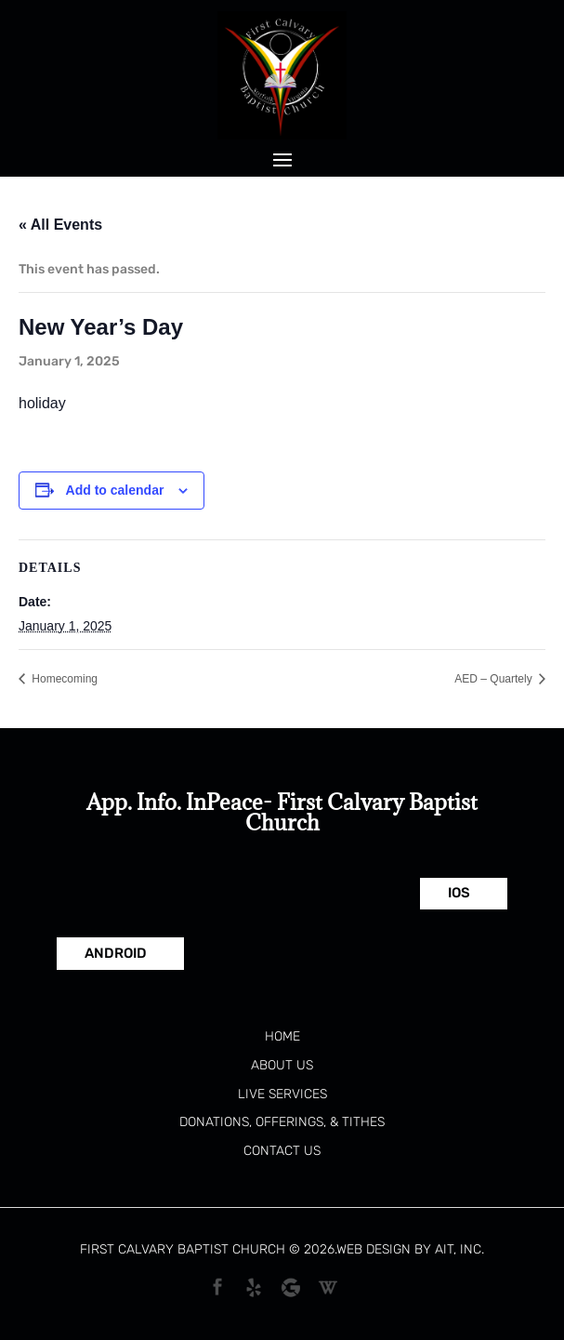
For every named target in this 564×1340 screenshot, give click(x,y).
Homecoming (63, 678)
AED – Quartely (494, 678)
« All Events (60, 224)
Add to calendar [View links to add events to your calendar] (115, 490)
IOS (459, 892)
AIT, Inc (458, 1249)
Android (116, 953)
